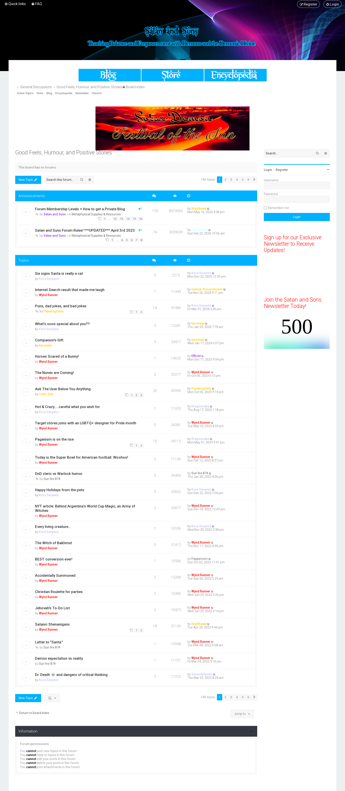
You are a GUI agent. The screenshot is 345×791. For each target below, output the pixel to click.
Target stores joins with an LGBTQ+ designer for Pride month (85, 423)
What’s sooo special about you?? (62, 324)
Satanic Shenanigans (52, 624)
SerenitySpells (201, 674)
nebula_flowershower (207, 289)
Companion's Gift (49, 340)
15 (134, 218)
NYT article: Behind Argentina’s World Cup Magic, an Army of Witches (85, 508)
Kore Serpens (49, 278)
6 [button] (248, 179)
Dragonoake (200, 406)
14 (127, 218)
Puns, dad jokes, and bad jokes (60, 306)
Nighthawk (198, 208)
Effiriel (196, 356)
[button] (254, 180)
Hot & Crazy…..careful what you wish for (67, 407)
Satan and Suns (55, 214)
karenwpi (197, 323)
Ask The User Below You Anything (63, 389)
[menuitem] (36, 3)
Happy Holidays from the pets (59, 490)
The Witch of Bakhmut (53, 543)
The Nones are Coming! (54, 372)
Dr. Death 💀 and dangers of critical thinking (71, 674)
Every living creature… (53, 526)
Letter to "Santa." (49, 642)
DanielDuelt (199, 230)
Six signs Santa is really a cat (59, 273)
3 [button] (231, 179)
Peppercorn (199, 558)
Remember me (278, 208)
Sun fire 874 (52, 479)
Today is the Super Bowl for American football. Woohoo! (81, 457)
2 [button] (225, 179)
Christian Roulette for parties (59, 592)
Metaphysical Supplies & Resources (96, 214)
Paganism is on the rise (54, 439)
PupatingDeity (53, 311)
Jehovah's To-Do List (52, 608)
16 (140, 218)
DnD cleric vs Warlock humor (59, 473)
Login (268, 170)
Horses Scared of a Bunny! (57, 356)
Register (282, 170)
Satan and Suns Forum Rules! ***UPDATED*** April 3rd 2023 (85, 230)
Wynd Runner (48, 295)
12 (115, 218)
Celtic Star (46, 394)
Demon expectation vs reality (59, 658)
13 (121, 218)
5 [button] (242, 179)
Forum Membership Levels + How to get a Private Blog (80, 209)
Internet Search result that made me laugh (70, 289)
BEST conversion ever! (53, 559)
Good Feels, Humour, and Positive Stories (63, 152)
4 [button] (237, 179)
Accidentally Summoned (55, 575)
